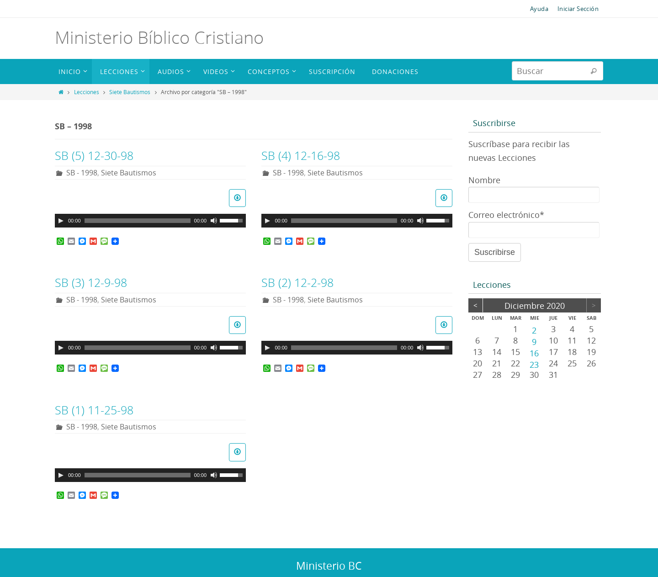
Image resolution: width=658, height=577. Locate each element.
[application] (150, 221)
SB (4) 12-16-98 (300, 155)
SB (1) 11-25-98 (94, 410)
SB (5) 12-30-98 (94, 155)
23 (534, 364)
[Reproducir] (60, 220)
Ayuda (539, 9)
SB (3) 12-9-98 (91, 282)
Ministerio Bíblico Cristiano (159, 37)
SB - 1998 (81, 173)
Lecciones (86, 91)
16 (534, 353)
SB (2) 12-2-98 (297, 282)
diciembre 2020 (534, 305)
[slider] (138, 220)
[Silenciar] (214, 220)
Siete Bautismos (129, 91)
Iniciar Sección (578, 9)
